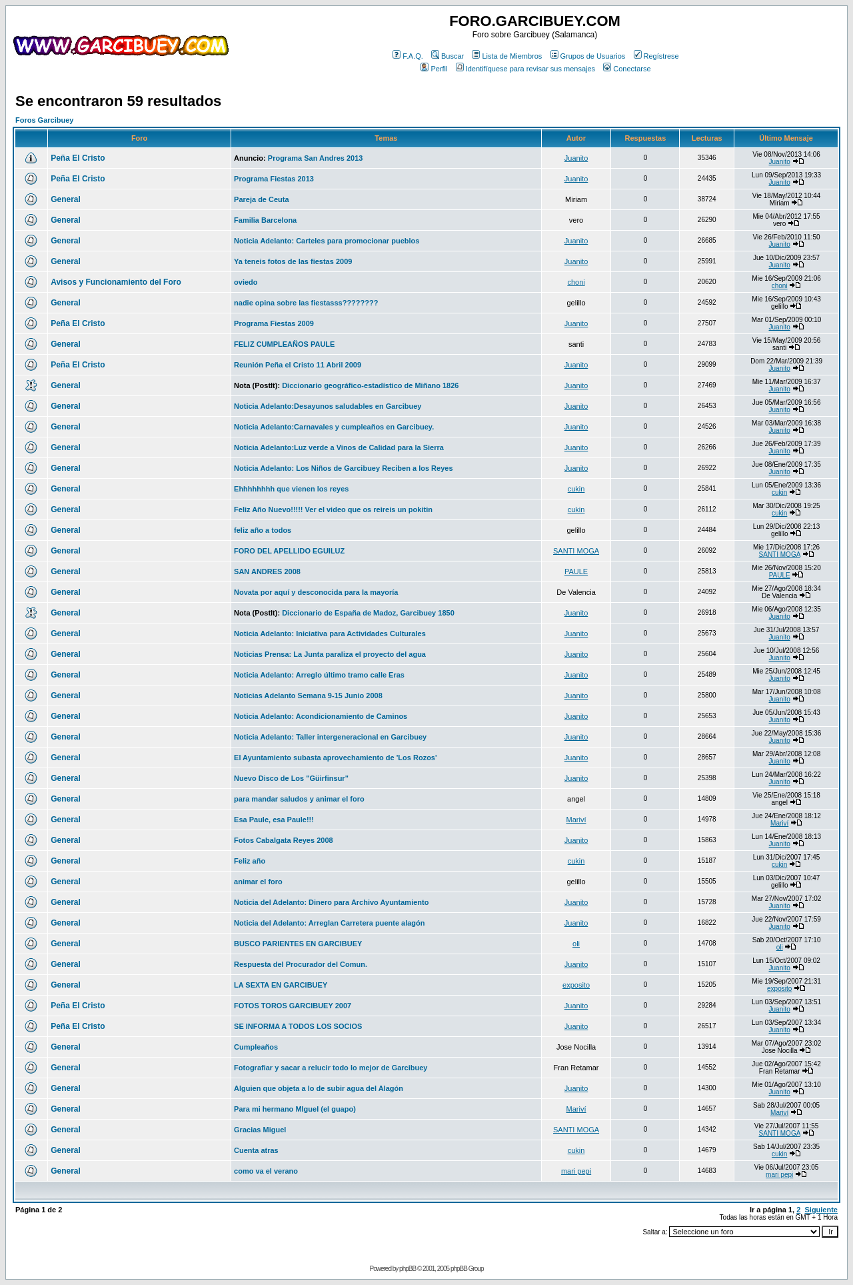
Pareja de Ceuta (261, 199)
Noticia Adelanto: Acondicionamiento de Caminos (320, 716)
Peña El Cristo (78, 158)
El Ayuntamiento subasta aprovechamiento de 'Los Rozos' (335, 758)
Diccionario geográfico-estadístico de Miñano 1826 (370, 385)
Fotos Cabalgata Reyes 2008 (283, 840)
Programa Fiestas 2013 (274, 179)
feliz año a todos (262, 530)
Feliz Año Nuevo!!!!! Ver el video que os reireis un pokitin (333, 509)
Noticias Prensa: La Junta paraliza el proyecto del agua (330, 654)
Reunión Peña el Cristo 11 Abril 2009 (297, 365)
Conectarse (626, 69)
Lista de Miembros (507, 56)
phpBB (407, 1268)
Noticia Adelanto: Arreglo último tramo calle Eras (319, 675)
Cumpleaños (256, 1047)
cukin (576, 489)
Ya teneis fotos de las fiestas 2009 (293, 261)
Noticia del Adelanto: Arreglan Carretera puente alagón (329, 923)
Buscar (447, 56)
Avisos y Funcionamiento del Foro (116, 282)
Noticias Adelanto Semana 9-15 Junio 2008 (308, 696)
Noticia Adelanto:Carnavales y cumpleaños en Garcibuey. (334, 427)
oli (576, 944)
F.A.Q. (408, 56)
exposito (576, 985)
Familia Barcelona (265, 220)
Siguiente (821, 1210)
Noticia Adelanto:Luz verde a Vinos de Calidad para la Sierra (339, 447)
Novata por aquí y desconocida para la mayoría (316, 592)
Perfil (434, 69)
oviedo (245, 282)
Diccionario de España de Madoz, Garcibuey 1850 (368, 613)
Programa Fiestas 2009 (274, 323)
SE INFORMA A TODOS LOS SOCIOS (298, 1026)
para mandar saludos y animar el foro (299, 799)
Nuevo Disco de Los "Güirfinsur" (291, 778)
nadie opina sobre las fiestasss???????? (306, 303)
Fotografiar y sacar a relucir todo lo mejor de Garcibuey (330, 1068)
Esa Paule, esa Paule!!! (274, 820)
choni (575, 282)
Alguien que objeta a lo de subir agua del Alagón (318, 1088)
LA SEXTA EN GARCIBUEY (280, 985)
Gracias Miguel (260, 1130)
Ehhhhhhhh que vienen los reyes (291, 489)
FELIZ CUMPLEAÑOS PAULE (284, 344)
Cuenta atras (256, 1150)
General (66, 199)
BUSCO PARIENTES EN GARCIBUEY (298, 944)
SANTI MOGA (576, 551)
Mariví (576, 820)
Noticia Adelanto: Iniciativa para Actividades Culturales (330, 633)
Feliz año (249, 861)
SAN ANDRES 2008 (267, 571)
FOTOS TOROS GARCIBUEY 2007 (292, 1006)
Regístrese (656, 56)
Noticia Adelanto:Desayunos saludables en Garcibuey (327, 406)
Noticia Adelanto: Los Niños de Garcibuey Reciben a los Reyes (343, 468)
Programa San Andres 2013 (315, 158)
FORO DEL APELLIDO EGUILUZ (289, 551)
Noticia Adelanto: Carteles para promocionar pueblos (326, 241)
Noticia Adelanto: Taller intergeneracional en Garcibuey (330, 737)
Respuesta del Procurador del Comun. (300, 964)
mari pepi (576, 1171)
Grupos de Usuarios (588, 56)
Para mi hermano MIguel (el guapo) (295, 1109)
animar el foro (258, 882)
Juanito (576, 158)
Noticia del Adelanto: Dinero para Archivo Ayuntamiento (331, 902)
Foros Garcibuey (44, 120)
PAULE (576, 571)
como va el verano (266, 1171)
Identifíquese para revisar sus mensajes (525, 69)
